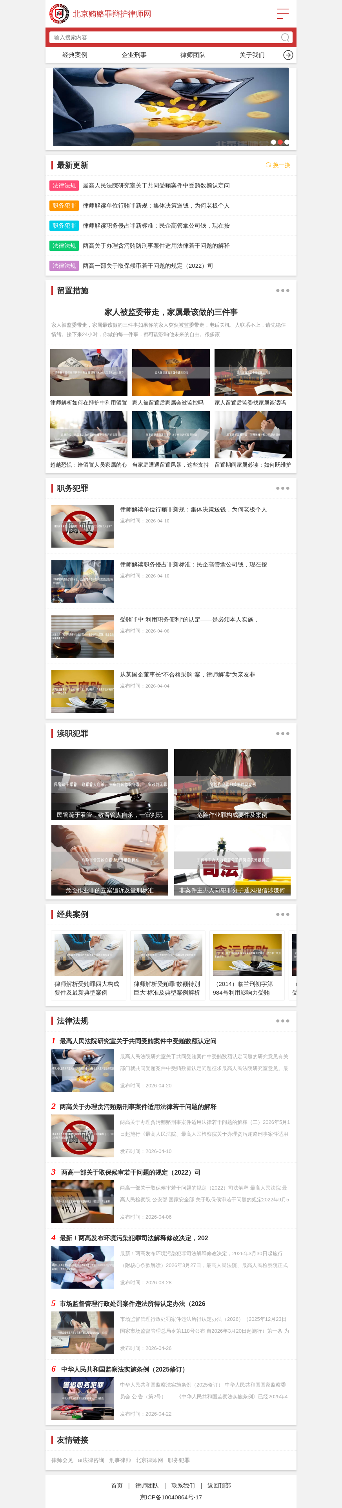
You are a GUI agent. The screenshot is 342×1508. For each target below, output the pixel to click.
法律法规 (64, 185)
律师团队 (147, 1485)
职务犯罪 (134, 54)
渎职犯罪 (252, 54)
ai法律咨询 (91, 1460)
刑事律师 (120, 1460)
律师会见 (62, 1460)
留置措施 (193, 54)
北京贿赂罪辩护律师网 (112, 13)
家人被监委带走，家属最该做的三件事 (171, 312)
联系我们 (183, 1485)
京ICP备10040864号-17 (171, 1497)
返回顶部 (219, 1485)
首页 (75, 54)
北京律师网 (149, 1460)
